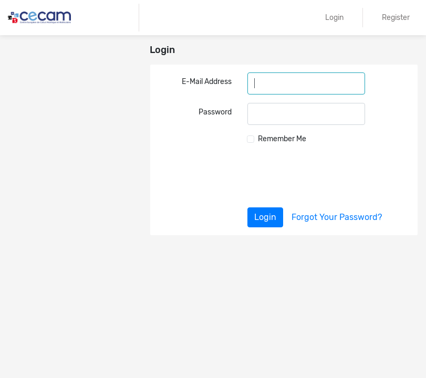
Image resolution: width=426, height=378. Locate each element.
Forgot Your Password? (337, 217)
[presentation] (330, 175)
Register (396, 17)
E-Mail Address (207, 81)
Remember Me (282, 138)
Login (334, 17)
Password (215, 112)
